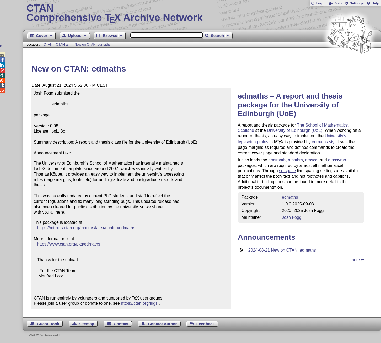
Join (338, 3)
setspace (287, 170)
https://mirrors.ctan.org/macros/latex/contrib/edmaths (86, 228)
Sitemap (86, 324)
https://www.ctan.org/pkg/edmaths (68, 244)
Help (375, 3)
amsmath (277, 160)
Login (320, 3)
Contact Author (162, 324)
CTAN (48, 44)
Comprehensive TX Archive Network (202, 13)
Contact (121, 324)
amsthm (295, 160)
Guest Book (48, 324)
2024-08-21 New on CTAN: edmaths (282, 250)
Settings (357, 3)
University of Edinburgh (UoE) (295, 130)
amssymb (337, 160)
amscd (311, 160)
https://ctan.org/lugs (139, 303)
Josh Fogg (292, 217)
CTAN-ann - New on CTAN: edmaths (83, 44)
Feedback (205, 324)
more (355, 260)
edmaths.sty (323, 142)
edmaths (290, 197)
